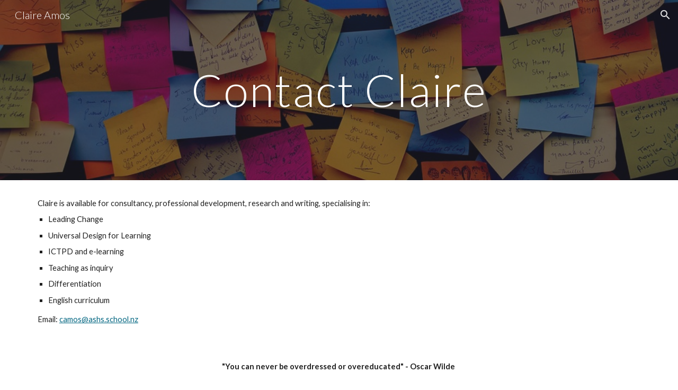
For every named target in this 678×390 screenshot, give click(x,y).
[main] (339, 90)
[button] (665, 15)
